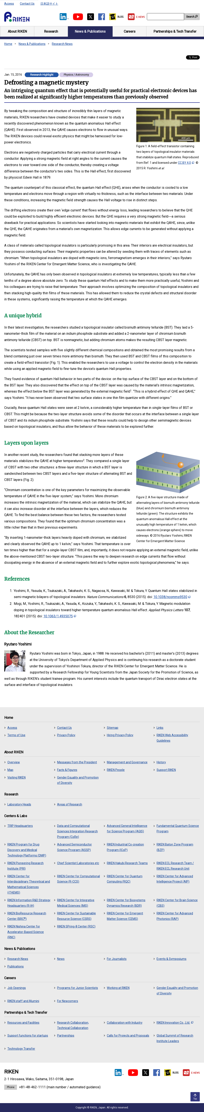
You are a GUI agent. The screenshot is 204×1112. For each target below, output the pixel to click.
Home (8, 44)
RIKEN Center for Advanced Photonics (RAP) (175, 916)
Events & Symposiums (171, 959)
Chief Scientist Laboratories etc (78, 863)
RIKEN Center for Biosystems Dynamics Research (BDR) (126, 902)
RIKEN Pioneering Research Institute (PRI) (25, 865)
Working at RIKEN (118, 988)
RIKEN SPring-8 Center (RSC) (76, 926)
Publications (15, 966)
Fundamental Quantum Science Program (178, 828)
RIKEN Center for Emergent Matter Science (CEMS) (125, 916)
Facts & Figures (67, 770)
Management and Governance (127, 762)
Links (160, 727)
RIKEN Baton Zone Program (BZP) (175, 847)
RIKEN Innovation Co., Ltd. (175, 1022)
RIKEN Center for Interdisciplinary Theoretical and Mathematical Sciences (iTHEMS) (28, 884)
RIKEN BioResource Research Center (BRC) (26, 916)
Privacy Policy (66, 735)
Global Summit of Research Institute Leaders (175, 1038)
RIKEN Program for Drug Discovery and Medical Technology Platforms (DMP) (26, 850)
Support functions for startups (27, 1035)
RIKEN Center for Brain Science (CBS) (177, 902)
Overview (13, 762)
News (61, 959)
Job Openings (16, 988)
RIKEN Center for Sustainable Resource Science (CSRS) (76, 916)
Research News (62, 44)
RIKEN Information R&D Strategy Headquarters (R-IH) (28, 902)
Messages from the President (77, 762)
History (161, 762)
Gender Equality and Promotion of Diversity (78, 780)
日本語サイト (49, 3)
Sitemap (112, 727)
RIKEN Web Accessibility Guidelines (172, 737)
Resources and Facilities (23, 1022)
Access (9, 3)
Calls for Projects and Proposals (128, 1035)
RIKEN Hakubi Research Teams (127, 863)
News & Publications (32, 44)
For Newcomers (67, 1001)
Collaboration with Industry (124, 1022)
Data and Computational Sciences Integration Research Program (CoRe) (77, 831)
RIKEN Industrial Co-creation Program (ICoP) (125, 847)
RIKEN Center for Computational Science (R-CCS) (78, 879)
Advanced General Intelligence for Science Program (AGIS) (127, 828)
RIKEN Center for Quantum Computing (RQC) (124, 879)
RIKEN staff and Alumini (23, 1001)
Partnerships (65, 1035)
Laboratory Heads (19, 804)
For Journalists (117, 959)
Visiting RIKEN (16, 777)
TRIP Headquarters (20, 825)
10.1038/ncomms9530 (171, 597)
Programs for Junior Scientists (77, 988)
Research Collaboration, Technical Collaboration (73, 1025)
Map (10, 770)
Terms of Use (16, 735)
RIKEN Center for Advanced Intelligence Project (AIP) (175, 879)
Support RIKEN (166, 770)
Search (190, 16)
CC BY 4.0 (186, 162)
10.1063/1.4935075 (59, 616)
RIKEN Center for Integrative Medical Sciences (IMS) (75, 902)
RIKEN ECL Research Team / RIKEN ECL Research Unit (175, 865)
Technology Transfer (21, 1048)
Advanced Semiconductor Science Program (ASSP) (74, 847)
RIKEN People (116, 770)
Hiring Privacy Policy (120, 735)
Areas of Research (69, 804)
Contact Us (27, 3)
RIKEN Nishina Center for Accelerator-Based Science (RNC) (25, 932)
